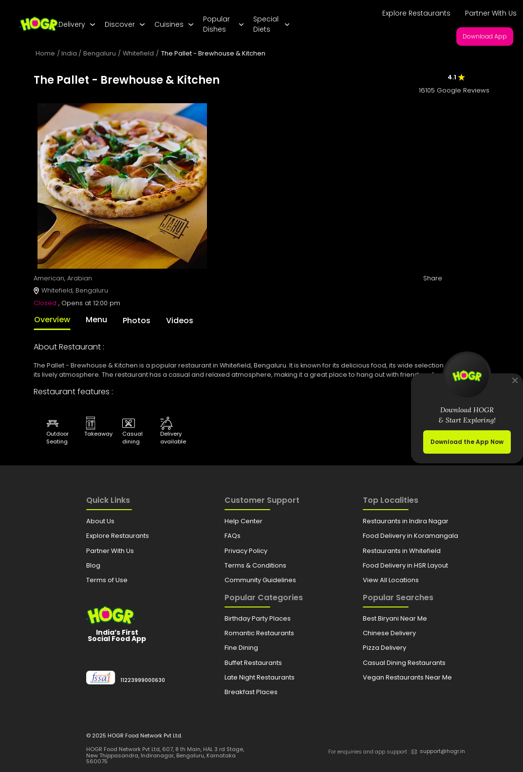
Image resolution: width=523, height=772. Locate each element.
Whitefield (138, 53)
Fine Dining (241, 647)
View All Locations (391, 580)
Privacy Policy (245, 550)
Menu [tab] (96, 319)
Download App (485, 36)
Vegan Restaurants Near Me (407, 677)
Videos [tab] (179, 320)
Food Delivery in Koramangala (410, 535)
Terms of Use (107, 580)
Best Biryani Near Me (395, 618)
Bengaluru (99, 53)
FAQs (232, 535)
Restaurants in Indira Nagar (405, 521)
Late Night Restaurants (259, 677)
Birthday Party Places (257, 618)
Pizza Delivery (384, 647)
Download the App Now (467, 442)
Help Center (243, 521)
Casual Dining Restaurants (404, 662)
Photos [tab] (136, 320)
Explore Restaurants (416, 13)
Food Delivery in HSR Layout (405, 565)
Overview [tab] (52, 319)
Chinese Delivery (389, 633)
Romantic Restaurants (259, 633)
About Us (100, 521)
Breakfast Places (251, 692)
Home (45, 53)
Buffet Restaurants (253, 662)
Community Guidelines (260, 580)
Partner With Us (491, 13)
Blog (93, 565)
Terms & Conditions (255, 565)
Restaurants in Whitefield (402, 550)
